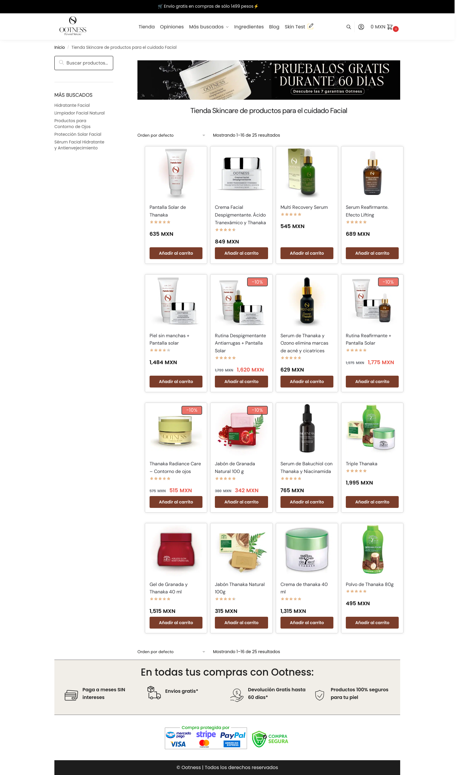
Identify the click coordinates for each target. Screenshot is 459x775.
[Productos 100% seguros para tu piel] (319, 695)
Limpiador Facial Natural (79, 113)
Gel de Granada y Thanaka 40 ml (169, 588)
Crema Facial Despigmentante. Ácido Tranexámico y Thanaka (240, 215)
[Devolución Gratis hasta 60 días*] (237, 695)
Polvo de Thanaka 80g (370, 584)
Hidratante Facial (72, 105)
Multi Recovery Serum (304, 207)
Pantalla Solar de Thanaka (168, 211)
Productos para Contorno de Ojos (72, 124)
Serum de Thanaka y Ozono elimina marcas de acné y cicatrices (304, 343)
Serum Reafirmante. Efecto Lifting (367, 211)
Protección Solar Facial (77, 134)
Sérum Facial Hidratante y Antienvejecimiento (79, 145)
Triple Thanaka (361, 464)
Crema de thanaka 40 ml (304, 588)
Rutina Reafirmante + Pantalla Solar (368, 339)
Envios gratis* (181, 691)
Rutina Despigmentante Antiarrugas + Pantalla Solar (240, 343)
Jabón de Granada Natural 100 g (235, 467)
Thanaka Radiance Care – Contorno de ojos (175, 467)
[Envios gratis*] (154, 692)
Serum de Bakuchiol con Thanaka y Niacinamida (306, 467)
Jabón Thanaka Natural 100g (240, 588)
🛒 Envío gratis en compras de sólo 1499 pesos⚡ (208, 6)
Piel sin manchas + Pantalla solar (169, 339)
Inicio (59, 47)
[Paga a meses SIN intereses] (71, 695)
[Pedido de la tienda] (171, 135)
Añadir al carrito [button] (176, 253)
